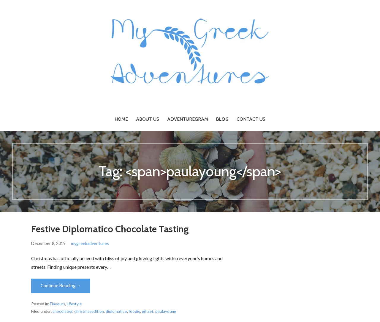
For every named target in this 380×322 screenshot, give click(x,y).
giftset (147, 311)
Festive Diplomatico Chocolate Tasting (110, 229)
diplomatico (116, 311)
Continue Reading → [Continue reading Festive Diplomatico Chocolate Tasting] (61, 285)
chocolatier (62, 311)
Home (121, 119)
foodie (134, 311)
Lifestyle (74, 303)
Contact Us (251, 119)
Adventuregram (187, 119)
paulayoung (165, 311)
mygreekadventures (90, 243)
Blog (222, 119)
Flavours (57, 303)
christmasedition (89, 311)
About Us (147, 119)
